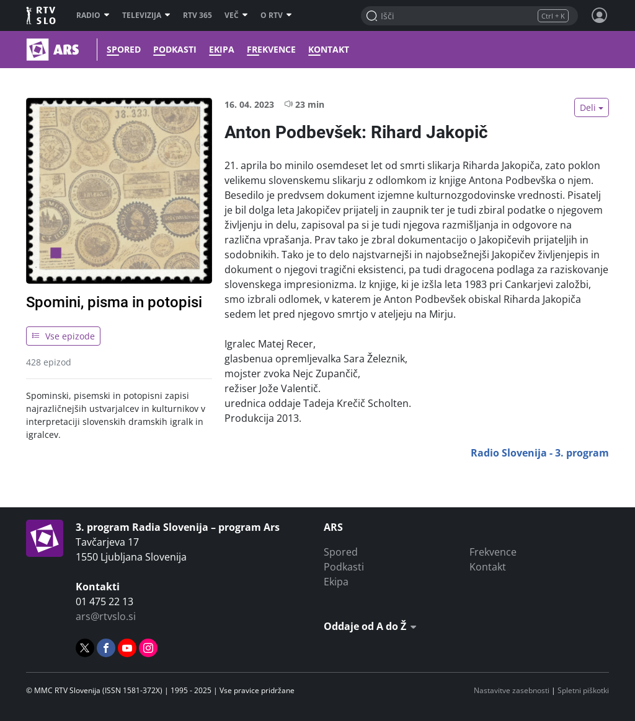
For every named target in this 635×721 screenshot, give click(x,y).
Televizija (146, 15)
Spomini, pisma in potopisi (114, 302)
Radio (93, 15)
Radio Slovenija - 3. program (540, 453)
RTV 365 (197, 15)
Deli (588, 107)
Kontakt (328, 50)
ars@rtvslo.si (106, 616)
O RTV (276, 15)
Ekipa (221, 50)
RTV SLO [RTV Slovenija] (42, 15)
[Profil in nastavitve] (599, 15)
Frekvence (271, 50)
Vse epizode (63, 336)
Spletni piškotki (583, 690)
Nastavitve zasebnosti (511, 690)
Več (236, 15)
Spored (124, 50)
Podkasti (175, 50)
